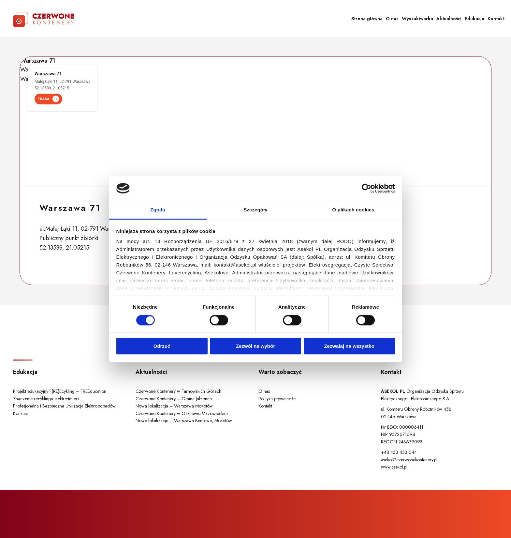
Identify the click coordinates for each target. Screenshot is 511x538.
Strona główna (367, 18)
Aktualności (448, 18)
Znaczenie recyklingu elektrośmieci (46, 398)
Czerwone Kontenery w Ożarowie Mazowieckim (182, 413)
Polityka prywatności (277, 398)
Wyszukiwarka (417, 18)
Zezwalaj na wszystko (349, 346)
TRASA (48, 99)
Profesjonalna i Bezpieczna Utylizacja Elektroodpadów (64, 406)
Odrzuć (161, 346)
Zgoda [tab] (157, 210)
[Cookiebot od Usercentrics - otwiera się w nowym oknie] (366, 188)
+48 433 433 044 (399, 452)
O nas (392, 18)
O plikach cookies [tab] (353, 210)
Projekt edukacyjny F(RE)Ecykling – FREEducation (59, 391)
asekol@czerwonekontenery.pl (409, 459)
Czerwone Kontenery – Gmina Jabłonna (174, 398)
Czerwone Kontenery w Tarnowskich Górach (178, 391)
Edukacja (474, 18)
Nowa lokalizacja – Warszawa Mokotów (174, 406)
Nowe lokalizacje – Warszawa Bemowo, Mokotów (184, 420)
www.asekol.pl (394, 467)
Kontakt (496, 18)
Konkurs (20, 413)
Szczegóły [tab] (255, 210)
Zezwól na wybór (255, 346)
